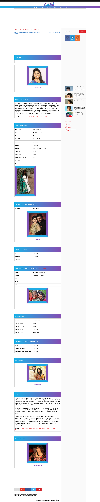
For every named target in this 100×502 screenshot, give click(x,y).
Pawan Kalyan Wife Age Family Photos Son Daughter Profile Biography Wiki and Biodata (79, 108)
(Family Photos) (42, 268)
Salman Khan (24, 428)
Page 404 (13, 0)
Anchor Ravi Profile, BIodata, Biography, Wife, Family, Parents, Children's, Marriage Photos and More (79, 114)
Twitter (72, 38)
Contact (5, 0)
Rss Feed (77, 38)
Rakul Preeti (49, 428)
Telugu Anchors (68, 124)
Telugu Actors (67, 119)
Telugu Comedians (68, 122)
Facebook (67, 38)
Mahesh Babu (40, 116)
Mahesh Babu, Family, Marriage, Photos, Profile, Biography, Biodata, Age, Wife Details (79, 95)
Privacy (9, 0)
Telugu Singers (68, 126)
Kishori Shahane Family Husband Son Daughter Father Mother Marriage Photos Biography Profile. (49, 495)
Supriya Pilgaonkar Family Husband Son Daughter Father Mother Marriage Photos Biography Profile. (25, 495)
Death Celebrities (68, 130)
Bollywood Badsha (33, 428)
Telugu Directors (68, 127)
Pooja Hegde (42, 428)
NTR (46, 116)
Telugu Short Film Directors (70, 129)
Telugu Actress (67, 121)
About (2, 0)
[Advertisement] (50, 18)
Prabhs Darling (32, 116)
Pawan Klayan (24, 116)
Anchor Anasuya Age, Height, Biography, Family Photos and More (79, 101)
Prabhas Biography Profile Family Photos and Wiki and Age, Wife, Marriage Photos (79, 88)
